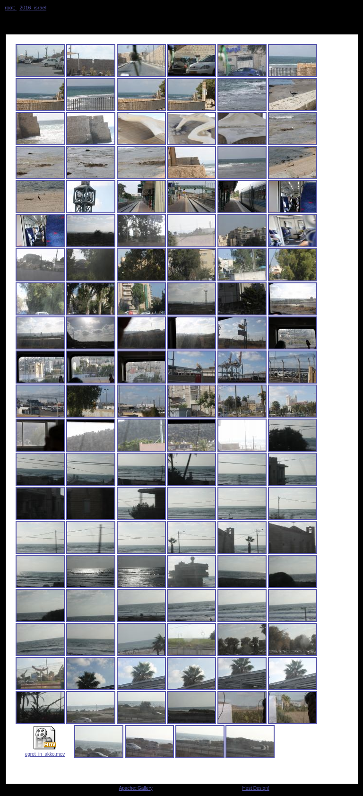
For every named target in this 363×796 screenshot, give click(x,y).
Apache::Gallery (136, 788)
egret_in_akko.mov (45, 751)
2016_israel (32, 7)
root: (11, 7)
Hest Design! (255, 788)
